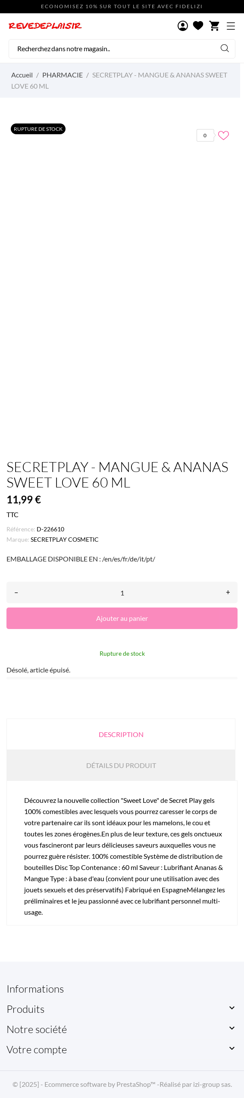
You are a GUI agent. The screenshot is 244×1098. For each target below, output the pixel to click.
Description (121, 734)
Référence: (20, 529)
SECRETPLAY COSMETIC (65, 539)
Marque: (17, 539)
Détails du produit (121, 765)
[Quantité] (122, 592)
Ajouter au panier (122, 618)
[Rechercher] (122, 49)
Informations (35, 988)
